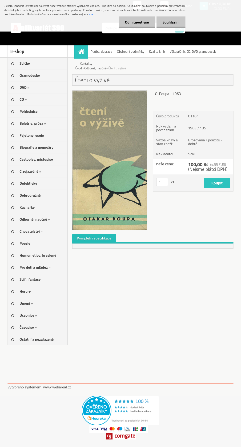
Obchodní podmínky (131, 51)
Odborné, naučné (95, 68)
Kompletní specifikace (94, 238)
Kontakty (86, 63)
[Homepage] (82, 51)
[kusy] (162, 182)
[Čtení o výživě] (109, 92)
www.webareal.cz (57, 387)
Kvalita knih (157, 51)
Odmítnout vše (137, 22)
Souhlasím (171, 22)
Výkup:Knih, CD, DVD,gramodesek (193, 51)
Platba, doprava (101, 51)
